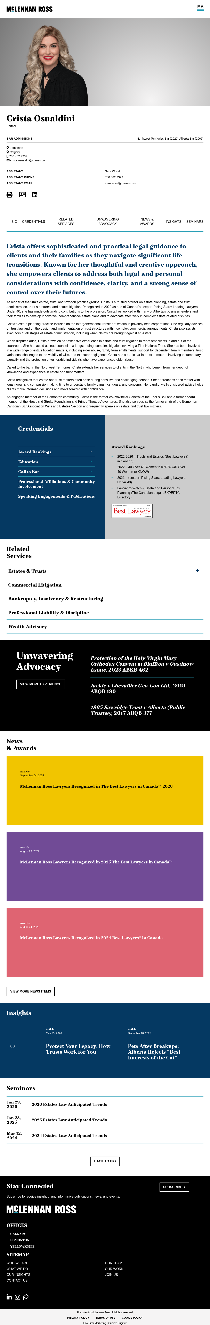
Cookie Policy (132, 1317)
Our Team (113, 1263)
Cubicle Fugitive (117, 1323)
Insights (173, 221)
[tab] (56, 452)
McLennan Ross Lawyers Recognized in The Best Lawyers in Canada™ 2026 (102, 792)
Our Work (114, 1269)
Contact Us (17, 1280)
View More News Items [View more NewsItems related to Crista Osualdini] (30, 991)
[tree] (105, 598)
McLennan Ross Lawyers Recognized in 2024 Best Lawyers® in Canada (97, 944)
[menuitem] (78, 1317)
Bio (14, 221)
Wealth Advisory (27, 626)
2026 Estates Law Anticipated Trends (69, 1104)
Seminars (194, 221)
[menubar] (105, 1317)
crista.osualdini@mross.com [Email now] (28, 160)
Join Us (111, 1274)
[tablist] (105, 481)
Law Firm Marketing (94, 1323)
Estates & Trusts (27, 571)
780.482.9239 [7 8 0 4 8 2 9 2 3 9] (18, 156)
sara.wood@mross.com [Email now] (120, 183)
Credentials (33, 221)
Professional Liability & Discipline (48, 613)
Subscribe (172, 1187)
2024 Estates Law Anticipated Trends (69, 1135)
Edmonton (16, 147)
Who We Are (17, 1263)
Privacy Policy (78, 1317)
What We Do (17, 1269)
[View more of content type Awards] (30, 777)
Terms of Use (105, 1317)
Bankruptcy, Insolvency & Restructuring (55, 599)
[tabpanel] (148, 481)
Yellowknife (22, 1246)
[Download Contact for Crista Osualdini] (22, 194)
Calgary (15, 152)
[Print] (10, 194)
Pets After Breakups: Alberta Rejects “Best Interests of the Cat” (154, 1052)
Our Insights (18, 1274)
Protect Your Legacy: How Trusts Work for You (78, 1049)
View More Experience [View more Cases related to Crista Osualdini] (40, 684)
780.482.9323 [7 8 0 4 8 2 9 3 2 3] (114, 177)
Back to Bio (105, 1161)
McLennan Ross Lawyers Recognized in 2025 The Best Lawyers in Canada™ (102, 868)
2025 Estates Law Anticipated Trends (69, 1120)
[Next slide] (13, 1046)
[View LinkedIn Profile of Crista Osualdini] (34, 194)
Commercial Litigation (35, 585)
